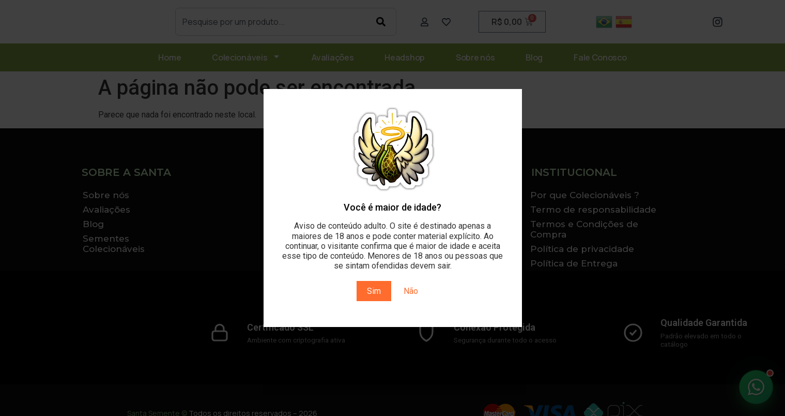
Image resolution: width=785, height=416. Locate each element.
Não (411, 291)
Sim (374, 291)
